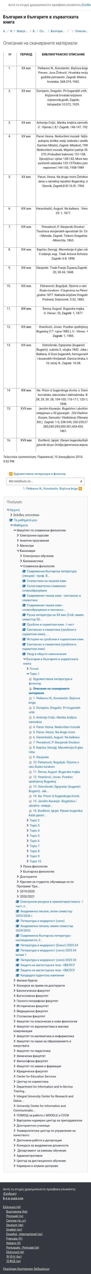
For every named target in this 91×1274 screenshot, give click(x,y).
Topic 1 (70, 31)
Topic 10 (35, 861)
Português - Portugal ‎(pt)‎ (22, 1247)
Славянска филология (43, 31)
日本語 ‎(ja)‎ (13, 1261)
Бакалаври (34, 31)
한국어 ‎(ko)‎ (14, 1256)
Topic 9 (35, 856)
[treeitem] (45, 838)
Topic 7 (35, 846)
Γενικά (34, 669)
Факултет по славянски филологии (22, 31)
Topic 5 (35, 836)
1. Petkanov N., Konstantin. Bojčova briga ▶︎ (52, 488)
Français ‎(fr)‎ (14, 1238)
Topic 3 (35, 825)
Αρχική (4, 31)
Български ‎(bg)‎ (16, 1211)
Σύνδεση (10, 1194)
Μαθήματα (11, 31)
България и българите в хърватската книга (58, 31)
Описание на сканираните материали (81, 31)
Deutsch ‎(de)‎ (14, 1225)
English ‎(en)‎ (14, 1229)
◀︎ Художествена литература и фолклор (37, 474)
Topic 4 (35, 830)
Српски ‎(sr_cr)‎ (16, 1220)
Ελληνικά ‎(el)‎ (12, 1207)
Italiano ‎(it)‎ (13, 1243)
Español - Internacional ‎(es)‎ (24, 1234)
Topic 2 (35, 820)
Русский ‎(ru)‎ (14, 1216)
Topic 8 (35, 851)
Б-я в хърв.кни (13, 1198)
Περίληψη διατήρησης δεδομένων (26, 1269)
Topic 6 (35, 841)
